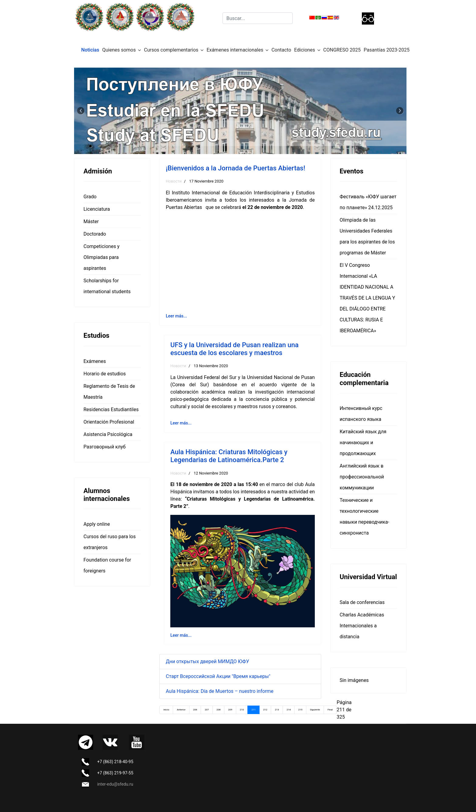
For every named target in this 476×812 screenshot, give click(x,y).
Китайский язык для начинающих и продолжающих (363, 442)
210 (242, 709)
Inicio (166, 709)
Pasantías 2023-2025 (387, 50)
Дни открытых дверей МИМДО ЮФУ (207, 661)
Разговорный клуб (104, 447)
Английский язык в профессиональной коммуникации (362, 477)
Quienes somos (119, 50)
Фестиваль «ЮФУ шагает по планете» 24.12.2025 (368, 202)
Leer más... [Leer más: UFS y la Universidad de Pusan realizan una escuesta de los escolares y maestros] (181, 423)
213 (277, 709)
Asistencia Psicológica (107, 434)
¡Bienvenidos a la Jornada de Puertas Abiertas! (235, 168)
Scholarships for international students (107, 286)
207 (207, 709)
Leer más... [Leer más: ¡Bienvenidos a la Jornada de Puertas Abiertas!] (176, 316)
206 (195, 709)
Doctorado (94, 234)
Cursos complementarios (171, 50)
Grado (90, 197)
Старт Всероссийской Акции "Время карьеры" (218, 676)
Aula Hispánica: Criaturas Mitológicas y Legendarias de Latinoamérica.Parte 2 (228, 456)
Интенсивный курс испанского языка (361, 413)
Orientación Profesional (108, 422)
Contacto (281, 50)
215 (300, 709)
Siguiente (315, 709)
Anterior (181, 709)
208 (218, 709)
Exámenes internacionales (234, 50)
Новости (174, 181)
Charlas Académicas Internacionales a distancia (362, 625)
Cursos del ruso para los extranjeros (109, 542)
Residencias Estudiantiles (111, 409)
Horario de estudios (104, 374)
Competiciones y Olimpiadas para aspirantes (101, 257)
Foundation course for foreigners (107, 565)
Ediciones (304, 50)
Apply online (96, 524)
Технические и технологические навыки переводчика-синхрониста (364, 516)
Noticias (90, 50)
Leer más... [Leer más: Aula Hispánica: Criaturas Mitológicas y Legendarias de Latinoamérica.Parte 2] (181, 635)
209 (230, 709)
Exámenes (94, 361)
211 (253, 709)
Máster (91, 221)
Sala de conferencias (362, 602)
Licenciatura (96, 209)
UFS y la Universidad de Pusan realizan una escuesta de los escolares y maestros (234, 349)
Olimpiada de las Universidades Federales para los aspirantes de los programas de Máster (367, 236)
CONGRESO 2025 (342, 50)
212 (265, 709)
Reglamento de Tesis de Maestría (109, 391)
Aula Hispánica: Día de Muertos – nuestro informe (220, 691)
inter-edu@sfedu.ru (115, 784)
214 (289, 709)
